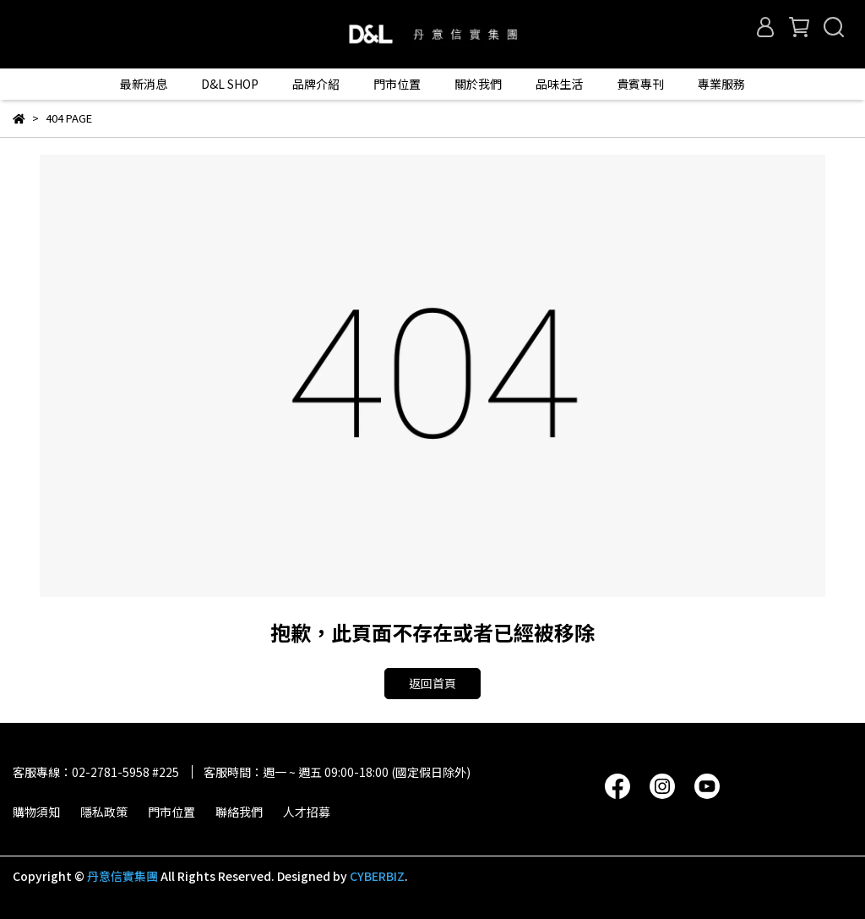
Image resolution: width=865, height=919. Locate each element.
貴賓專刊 (640, 83)
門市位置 (171, 811)
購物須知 (36, 811)
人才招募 (306, 811)
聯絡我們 (239, 811)
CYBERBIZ (377, 875)
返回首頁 (432, 683)
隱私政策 (104, 811)
